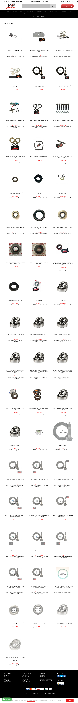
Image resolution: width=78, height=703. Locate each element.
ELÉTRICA (25, 13)
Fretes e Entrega (25, 679)
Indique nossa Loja (7, 681)
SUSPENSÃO (68, 13)
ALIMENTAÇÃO (39, 11)
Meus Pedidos (38, 1)
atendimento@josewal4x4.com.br (46, 680)
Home (9, 11)
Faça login (13, 1)
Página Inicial (6, 675)
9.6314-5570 (45, 678)
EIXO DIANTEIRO (10, 13)
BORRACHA (46, 11)
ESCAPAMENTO (39, 13)
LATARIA (49, 13)
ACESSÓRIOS (22, 11)
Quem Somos (32, 1)
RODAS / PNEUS (61, 13)
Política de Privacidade (26, 681)
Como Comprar (25, 675)
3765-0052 (70, 1)
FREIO (45, 13)
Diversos (43, 16)
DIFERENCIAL (63, 11)
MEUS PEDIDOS (36, 16)
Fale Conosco (45, 1)
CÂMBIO (52, 11)
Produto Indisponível (39, 431)
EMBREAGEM (31, 13)
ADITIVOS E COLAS (30, 11)
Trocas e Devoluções (25, 676)
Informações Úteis (27, 673)
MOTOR (54, 13)
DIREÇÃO (69, 11)
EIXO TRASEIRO (18, 13)
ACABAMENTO (15, 11)
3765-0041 (63, 1)
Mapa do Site (6, 678)
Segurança (24, 680)
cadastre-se (19, 1)
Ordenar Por (59, 22)
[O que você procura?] (53, 6)
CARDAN (57, 11)
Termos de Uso (25, 678)
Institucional (7, 673)
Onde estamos (6, 680)
